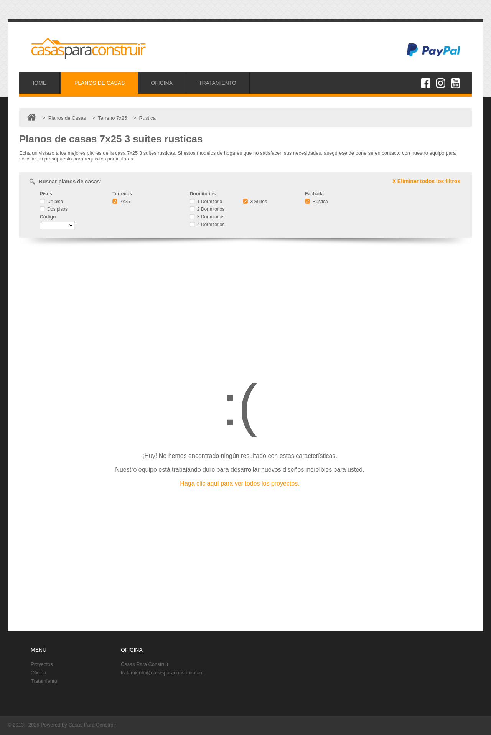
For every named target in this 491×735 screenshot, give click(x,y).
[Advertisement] (245, 304)
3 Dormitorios (207, 217)
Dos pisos (54, 209)
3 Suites (255, 201)
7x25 (121, 201)
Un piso (51, 201)
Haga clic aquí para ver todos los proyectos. (239, 483)
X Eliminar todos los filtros (426, 181)
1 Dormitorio (206, 201)
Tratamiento (44, 681)
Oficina (38, 673)
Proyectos (42, 664)
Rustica (316, 201)
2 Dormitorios (207, 209)
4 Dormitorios (207, 224)
